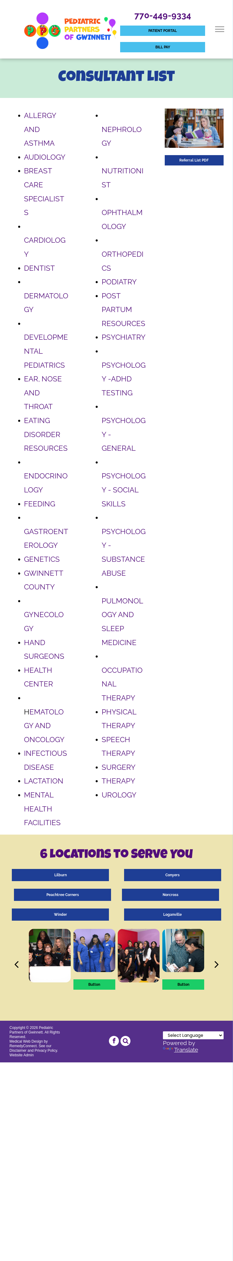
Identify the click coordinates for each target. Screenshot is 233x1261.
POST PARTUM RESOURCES (123, 309)
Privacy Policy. (46, 1050)
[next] (217, 964)
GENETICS (42, 559)
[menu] (220, 29)
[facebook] (114, 1041)
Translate (180, 1049)
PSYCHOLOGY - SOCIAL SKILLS (124, 489)
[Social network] (125, 1041)
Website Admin (21, 1055)
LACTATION (43, 780)
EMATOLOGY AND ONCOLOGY (44, 725)
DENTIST (39, 268)
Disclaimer (17, 1050)
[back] (16, 964)
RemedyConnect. (23, 1046)
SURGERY (119, 767)
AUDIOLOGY (45, 157)
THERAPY (118, 780)
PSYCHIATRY (124, 337)
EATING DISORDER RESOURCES (46, 434)
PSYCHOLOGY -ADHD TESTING (124, 379)
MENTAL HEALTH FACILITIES (42, 808)
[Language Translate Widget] (193, 1035)
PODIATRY (119, 281)
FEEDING (39, 503)
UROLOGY (119, 794)
